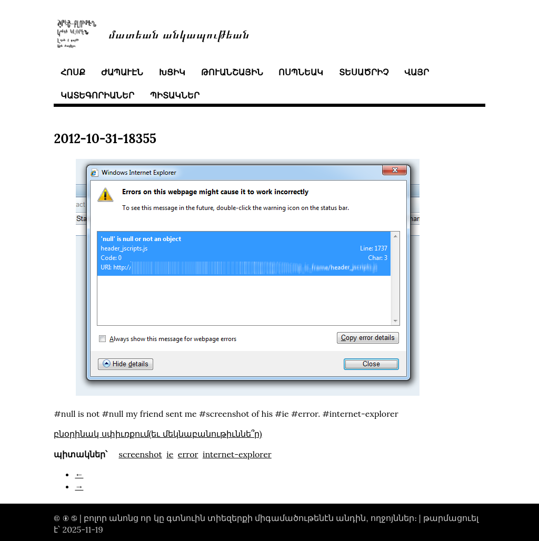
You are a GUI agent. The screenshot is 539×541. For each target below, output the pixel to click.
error (188, 454)
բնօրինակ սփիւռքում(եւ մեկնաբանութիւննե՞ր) (158, 433)
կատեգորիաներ (97, 95)
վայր (416, 72)
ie (169, 454)
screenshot (140, 454)
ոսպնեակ (300, 72)
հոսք (73, 72)
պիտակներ (174, 95)
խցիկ (172, 72)
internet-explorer (237, 454)
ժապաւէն (122, 72)
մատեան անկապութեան (178, 33)
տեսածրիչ (363, 72)
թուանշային (232, 72)
